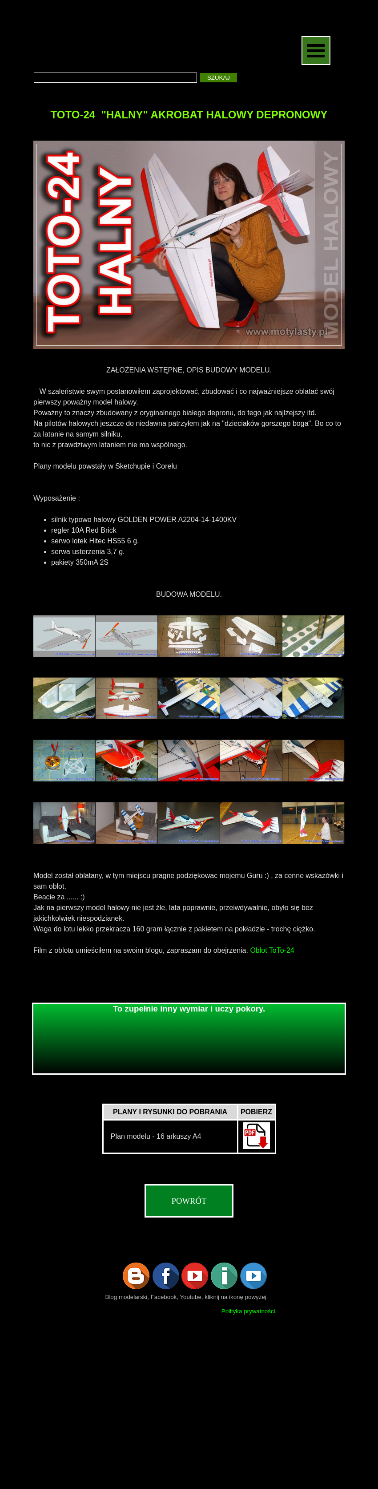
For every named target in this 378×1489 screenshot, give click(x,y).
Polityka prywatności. (249, 1311)
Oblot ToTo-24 (272, 950)
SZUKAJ (218, 77)
